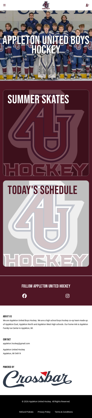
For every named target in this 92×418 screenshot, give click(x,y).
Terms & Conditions (64, 411)
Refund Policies (26, 411)
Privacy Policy (44, 411)
